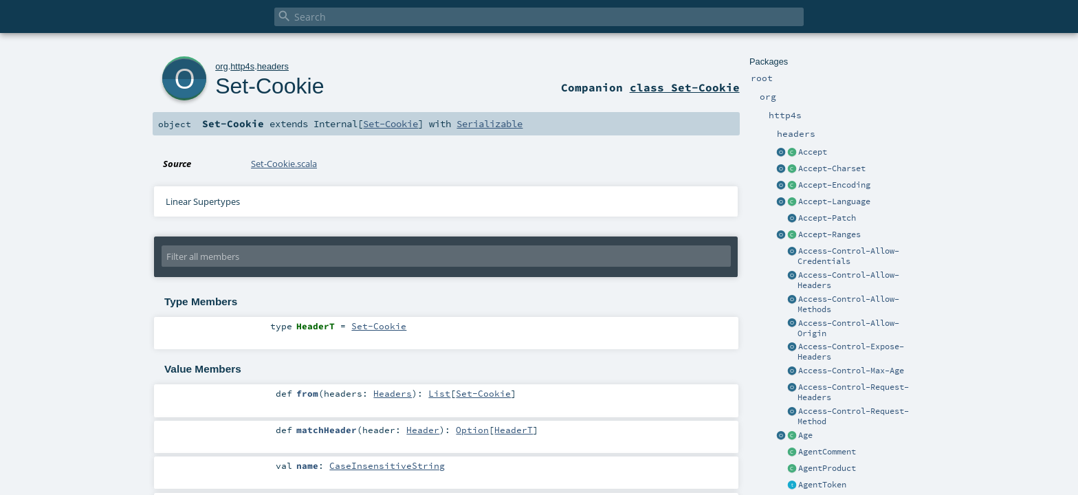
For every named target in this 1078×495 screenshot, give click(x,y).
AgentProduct (827, 468)
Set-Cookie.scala (284, 163)
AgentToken (822, 485)
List (439, 393)
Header (422, 429)
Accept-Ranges (829, 234)
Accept (812, 152)
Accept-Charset (832, 168)
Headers (392, 393)
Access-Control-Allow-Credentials (848, 256)
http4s (242, 66)
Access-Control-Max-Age (851, 370)
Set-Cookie (269, 86)
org (221, 66)
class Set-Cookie (685, 87)
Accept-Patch (827, 218)
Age (805, 435)
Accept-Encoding (834, 185)
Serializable (489, 124)
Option (472, 429)
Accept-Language (834, 201)
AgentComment (827, 451)
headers (273, 66)
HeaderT (513, 429)
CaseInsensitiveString (387, 465)
